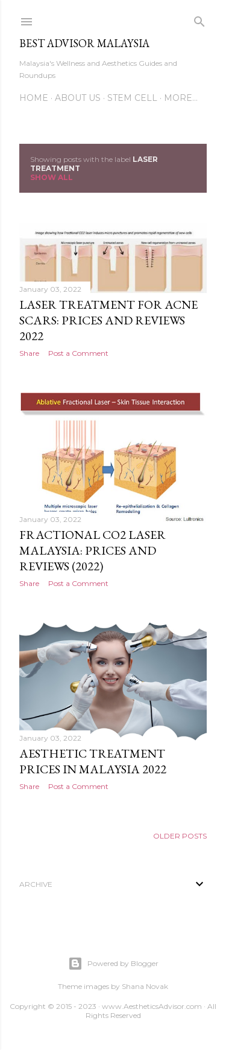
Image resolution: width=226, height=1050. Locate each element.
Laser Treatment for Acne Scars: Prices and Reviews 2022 (108, 320)
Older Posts (180, 835)
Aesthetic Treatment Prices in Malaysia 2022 (92, 761)
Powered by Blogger (113, 963)
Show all (51, 177)
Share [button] (29, 353)
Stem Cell (132, 97)
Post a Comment (78, 353)
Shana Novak (145, 986)
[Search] (199, 19)
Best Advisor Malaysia (84, 43)
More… (181, 97)
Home (33, 97)
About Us (78, 97)
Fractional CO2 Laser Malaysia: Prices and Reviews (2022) (92, 550)
